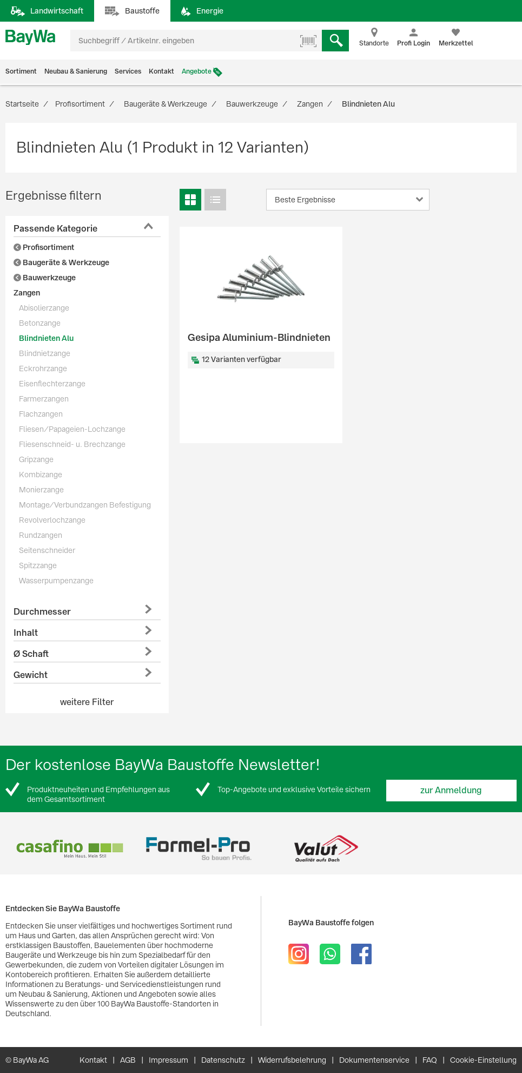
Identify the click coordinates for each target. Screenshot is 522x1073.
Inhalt (26, 632)
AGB (128, 1060)
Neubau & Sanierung (75, 71)
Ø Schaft (31, 654)
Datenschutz (223, 1060)
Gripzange (36, 459)
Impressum (168, 1060)
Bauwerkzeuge (45, 277)
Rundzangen (40, 535)
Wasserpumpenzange (56, 580)
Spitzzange (38, 565)
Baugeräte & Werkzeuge (61, 262)
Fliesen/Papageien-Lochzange (72, 429)
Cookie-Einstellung (483, 1060)
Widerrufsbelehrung (292, 1060)
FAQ (429, 1060)
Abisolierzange (44, 308)
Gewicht (31, 675)
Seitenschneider (47, 550)
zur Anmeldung (451, 790)
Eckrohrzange (43, 368)
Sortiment (21, 71)
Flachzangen (41, 414)
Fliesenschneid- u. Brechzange (72, 444)
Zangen (27, 293)
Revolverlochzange (52, 520)
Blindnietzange (44, 353)
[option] (69, 849)
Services (128, 71)
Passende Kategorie (55, 228)
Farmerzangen (44, 399)
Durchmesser (42, 611)
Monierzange (41, 490)
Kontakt (161, 71)
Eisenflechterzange (52, 384)
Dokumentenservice (374, 1060)
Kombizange (40, 474)
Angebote (197, 71)
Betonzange (40, 323)
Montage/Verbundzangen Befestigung (85, 505)
